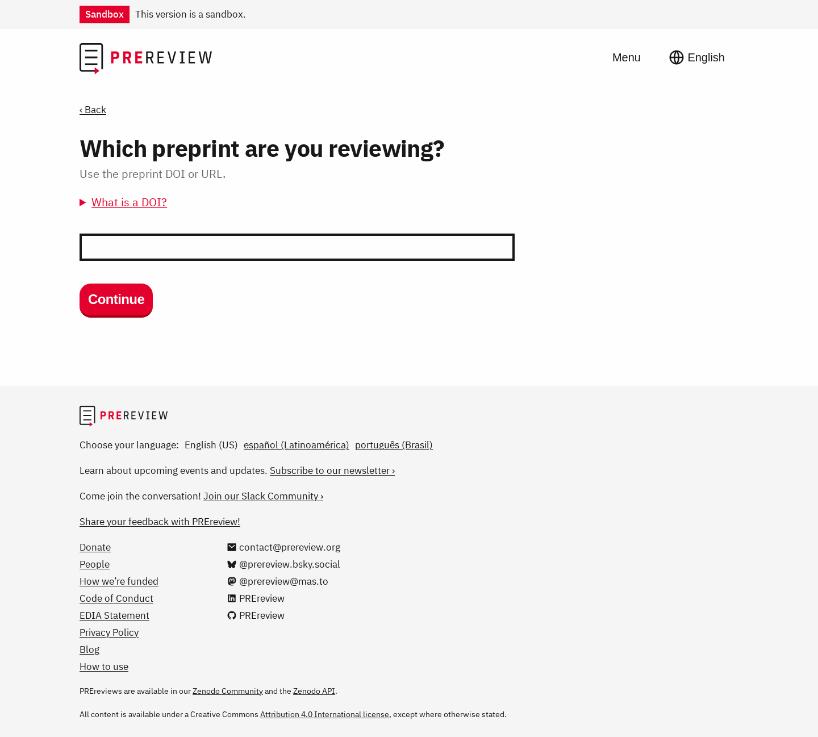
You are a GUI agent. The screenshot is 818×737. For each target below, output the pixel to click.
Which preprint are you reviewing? (262, 147)
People (95, 564)
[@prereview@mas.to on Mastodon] (277, 581)
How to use (104, 666)
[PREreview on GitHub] (256, 615)
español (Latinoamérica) (296, 445)
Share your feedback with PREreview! (160, 521)
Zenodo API (314, 691)
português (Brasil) (394, 445)
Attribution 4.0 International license (324, 714)
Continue (116, 299)
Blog (89, 649)
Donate (95, 547)
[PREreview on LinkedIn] (256, 598)
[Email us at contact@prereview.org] (283, 547)
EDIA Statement (114, 615)
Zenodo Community (228, 691)
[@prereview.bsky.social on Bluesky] (283, 564)
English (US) (211, 445)
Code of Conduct (116, 598)
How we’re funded (119, 581)
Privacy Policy (109, 632)
